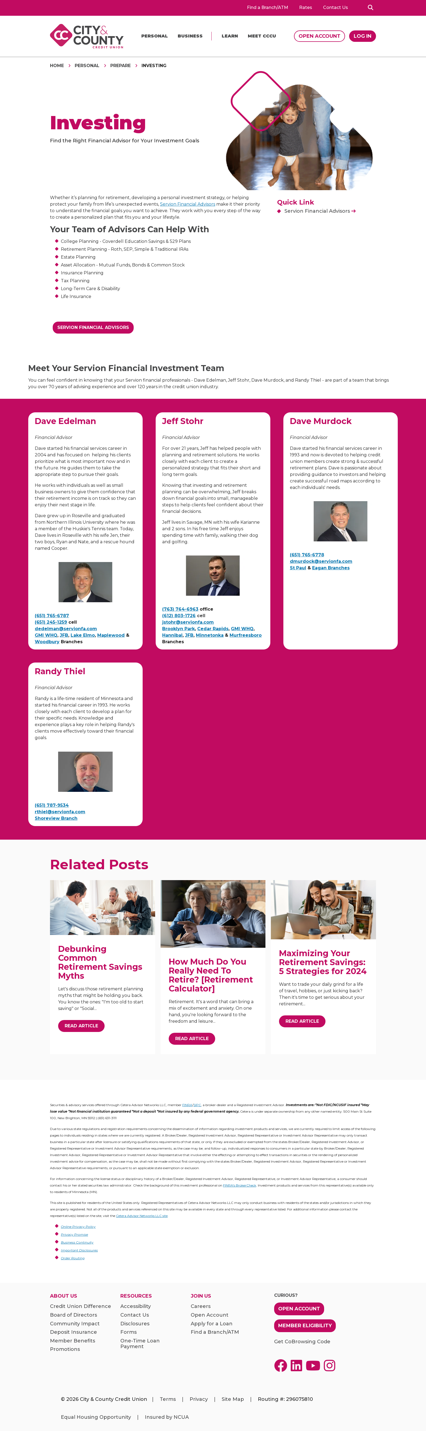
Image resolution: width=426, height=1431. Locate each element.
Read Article (81, 1025)
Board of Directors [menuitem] (73, 1315)
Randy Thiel (60, 671)
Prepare (120, 65)
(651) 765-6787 (52, 615)
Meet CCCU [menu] (262, 36)
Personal (154, 36)
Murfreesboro (246, 635)
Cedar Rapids (212, 628)
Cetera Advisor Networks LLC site (142, 1216)
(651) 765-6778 (307, 554)
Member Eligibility (305, 1326)
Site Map (233, 1399)
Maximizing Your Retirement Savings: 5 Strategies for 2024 (323, 962)
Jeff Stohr (182, 421)
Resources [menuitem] (136, 1296)
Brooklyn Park (178, 628)
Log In (362, 36)
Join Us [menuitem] (201, 1296)
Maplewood (111, 635)
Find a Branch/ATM (267, 7)
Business (190, 36)
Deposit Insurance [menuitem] (73, 1332)
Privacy (199, 1399)
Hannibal (172, 635)
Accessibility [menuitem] (135, 1306)
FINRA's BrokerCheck (239, 1185)
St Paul (298, 567)
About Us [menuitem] (63, 1296)
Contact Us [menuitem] (134, 1315)
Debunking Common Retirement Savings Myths (100, 962)
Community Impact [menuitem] (75, 1324)
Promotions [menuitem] (65, 1349)
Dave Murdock (321, 421)
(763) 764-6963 (180, 609)
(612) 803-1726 (179, 615)
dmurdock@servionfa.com (321, 561)
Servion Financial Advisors (187, 204)
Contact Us (335, 7)
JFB (64, 635)
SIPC (197, 1105)
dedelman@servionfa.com (66, 628)
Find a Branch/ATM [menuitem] (215, 1332)
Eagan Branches (331, 567)
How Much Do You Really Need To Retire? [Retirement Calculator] (211, 975)
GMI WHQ (46, 635)
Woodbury (47, 641)
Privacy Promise (74, 1234)
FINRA (187, 1105)
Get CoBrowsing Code (302, 1342)
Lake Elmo (83, 635)
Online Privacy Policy (78, 1227)
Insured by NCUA (167, 1417)
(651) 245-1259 (51, 622)
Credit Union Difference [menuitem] (80, 1306)
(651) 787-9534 (52, 805)
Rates (305, 7)
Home (57, 65)
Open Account (319, 36)
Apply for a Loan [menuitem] (212, 1324)
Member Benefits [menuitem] (72, 1341)
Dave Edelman (65, 421)
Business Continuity (77, 1242)
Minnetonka (210, 635)
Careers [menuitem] (201, 1306)
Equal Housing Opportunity (96, 1417)
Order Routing (72, 1258)
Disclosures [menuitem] (134, 1324)
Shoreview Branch (56, 818)
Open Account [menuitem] (209, 1315)
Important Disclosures (79, 1250)
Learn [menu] (230, 36)
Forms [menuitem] (128, 1332)
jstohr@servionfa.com (188, 622)
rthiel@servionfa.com (60, 811)
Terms (168, 1399)
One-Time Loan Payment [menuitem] (140, 1344)
